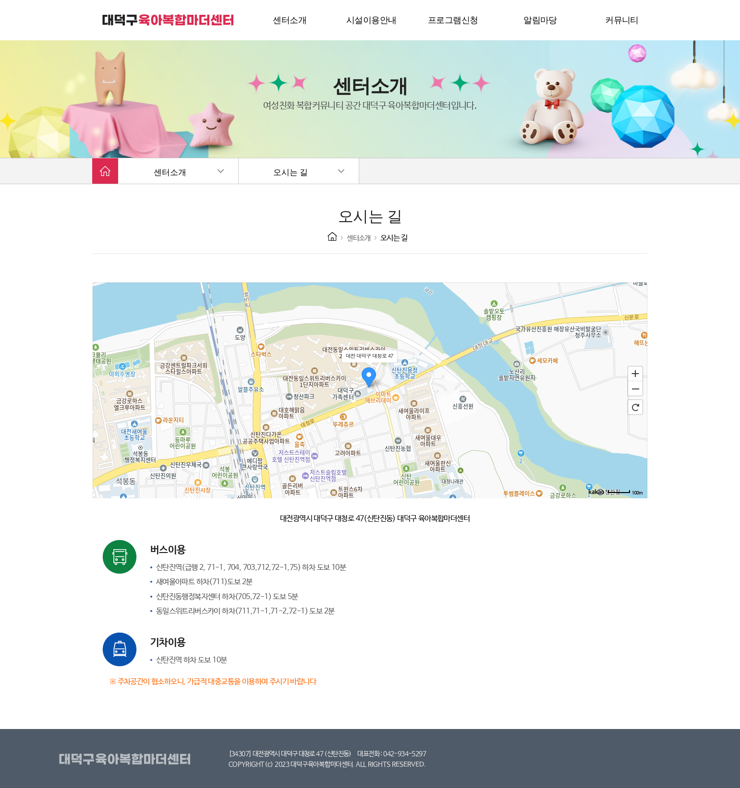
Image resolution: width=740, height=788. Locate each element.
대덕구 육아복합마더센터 (168, 20)
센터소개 (170, 172)
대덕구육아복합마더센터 (126, 759)
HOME (332, 236)
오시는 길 (290, 172)
